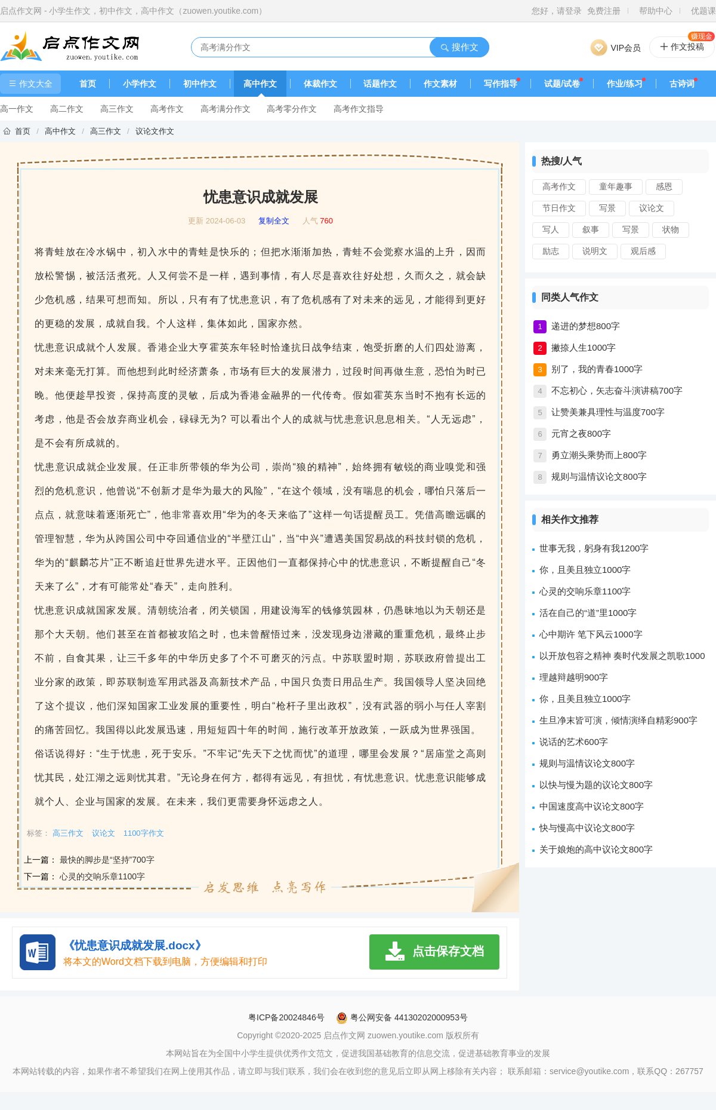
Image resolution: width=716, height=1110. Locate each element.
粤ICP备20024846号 (286, 1017)
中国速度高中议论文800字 (591, 806)
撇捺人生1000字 (583, 347)
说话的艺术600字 (573, 742)
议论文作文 (154, 131)
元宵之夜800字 (581, 433)
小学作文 (139, 83)
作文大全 (30, 83)
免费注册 (604, 11)
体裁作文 (320, 83)
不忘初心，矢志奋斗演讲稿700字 (617, 390)
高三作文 (117, 109)
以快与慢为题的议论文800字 (596, 785)
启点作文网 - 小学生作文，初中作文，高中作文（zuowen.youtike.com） (133, 11)
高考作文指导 (359, 109)
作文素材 (440, 83)
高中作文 (260, 83)
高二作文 (67, 109)
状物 (670, 229)
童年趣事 (615, 186)
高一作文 (16, 109)
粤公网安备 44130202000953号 (402, 1017)
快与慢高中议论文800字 (587, 828)
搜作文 (459, 47)
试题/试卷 (562, 83)
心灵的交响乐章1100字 (102, 876)
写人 (550, 229)
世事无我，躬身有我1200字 (594, 548)
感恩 (664, 186)
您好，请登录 (557, 11)
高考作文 (167, 109)
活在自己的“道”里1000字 (588, 613)
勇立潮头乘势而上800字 (599, 455)
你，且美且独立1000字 (585, 570)
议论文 (651, 208)
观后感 (643, 251)
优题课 (703, 11)
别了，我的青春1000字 (597, 369)
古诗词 (682, 83)
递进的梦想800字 (585, 326)
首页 (87, 83)
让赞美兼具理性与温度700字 (608, 412)
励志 (550, 251)
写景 (607, 208)
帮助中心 (655, 11)
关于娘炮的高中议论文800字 (596, 849)
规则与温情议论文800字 (599, 476)
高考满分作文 (225, 109)
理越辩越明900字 (573, 677)
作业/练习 (625, 83)
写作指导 (500, 83)
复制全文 (273, 221)
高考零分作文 (292, 109)
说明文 (594, 251)
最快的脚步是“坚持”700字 (107, 859)
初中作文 (200, 83)
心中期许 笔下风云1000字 (591, 634)
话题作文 (380, 83)
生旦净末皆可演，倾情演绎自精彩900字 (618, 720)
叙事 (590, 229)
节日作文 (559, 208)
